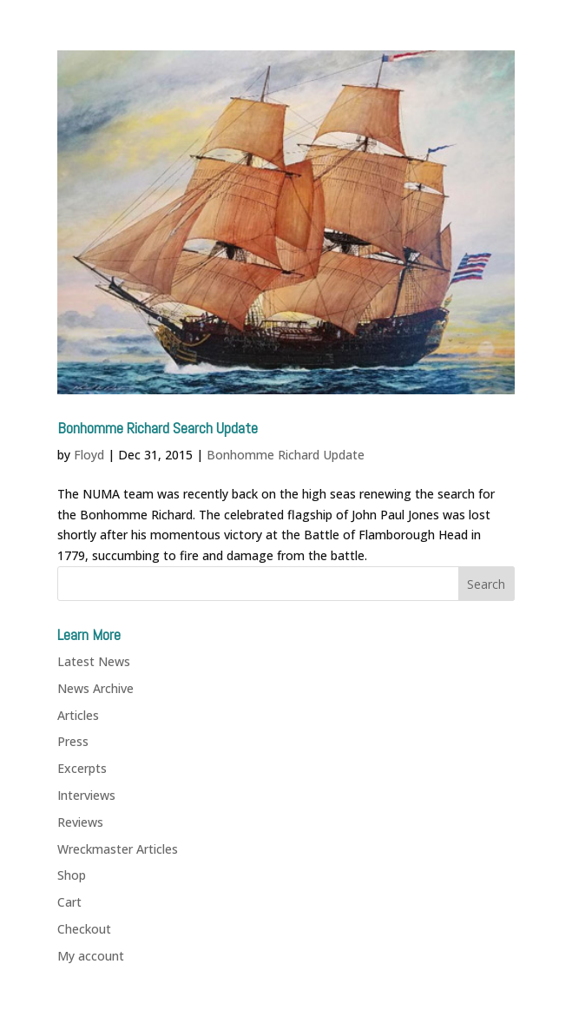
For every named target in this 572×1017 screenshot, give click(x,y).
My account (90, 956)
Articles (78, 715)
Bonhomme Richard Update (286, 454)
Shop (71, 875)
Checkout (84, 929)
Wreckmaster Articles (117, 849)
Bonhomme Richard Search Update (157, 428)
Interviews (86, 795)
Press (73, 741)
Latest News (93, 661)
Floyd (89, 454)
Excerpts (82, 768)
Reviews (80, 822)
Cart (69, 902)
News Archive (95, 688)
